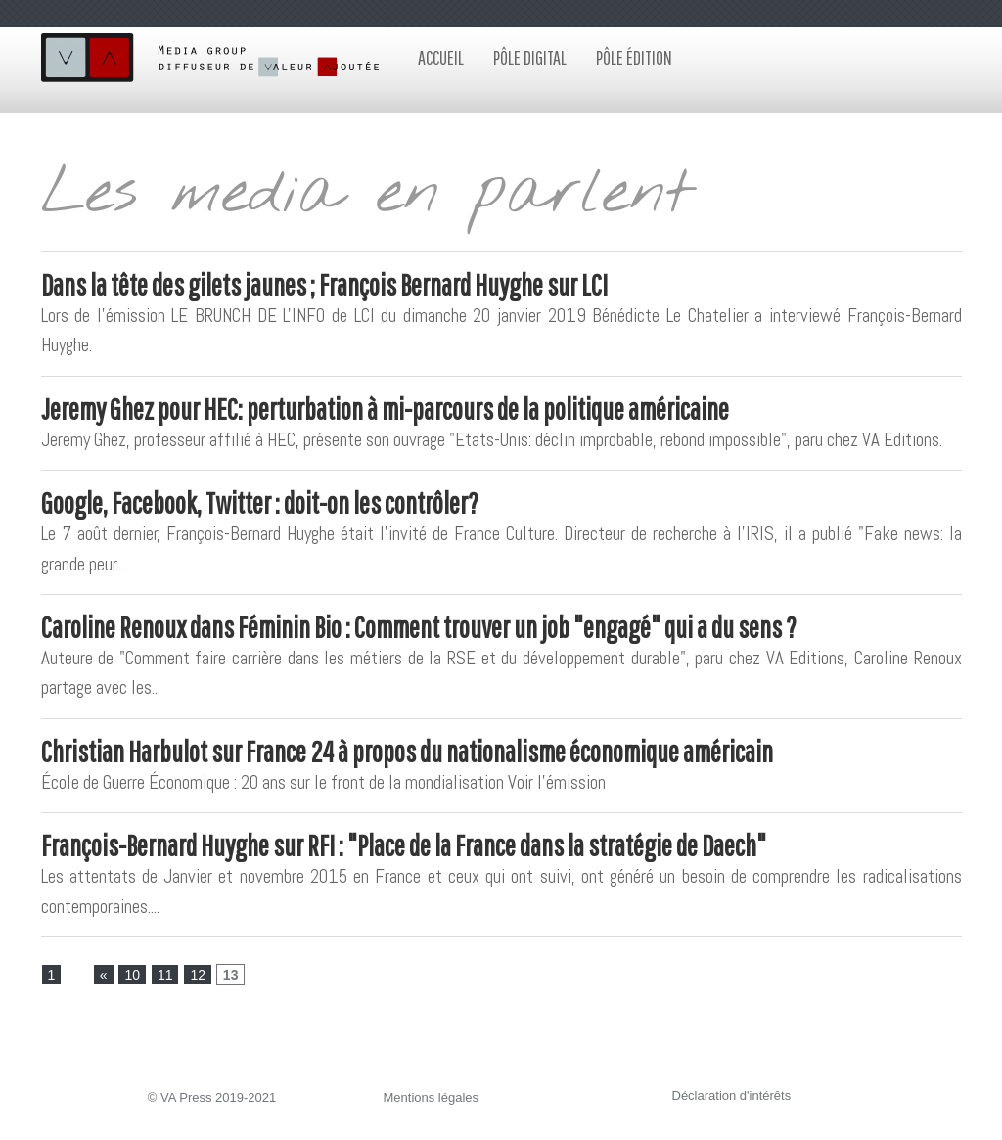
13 (231, 974)
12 (197, 974)
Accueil (441, 57)
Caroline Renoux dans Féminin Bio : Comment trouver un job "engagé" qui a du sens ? (419, 627)
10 (132, 974)
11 (165, 974)
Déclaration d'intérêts (732, 1095)
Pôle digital (530, 57)
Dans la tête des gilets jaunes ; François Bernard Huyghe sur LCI (324, 284)
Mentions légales (431, 1097)
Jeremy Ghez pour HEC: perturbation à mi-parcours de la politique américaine (385, 408)
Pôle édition (634, 57)
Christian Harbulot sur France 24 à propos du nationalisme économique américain (407, 751)
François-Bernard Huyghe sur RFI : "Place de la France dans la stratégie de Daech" (403, 845)
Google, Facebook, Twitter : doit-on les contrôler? (259, 502)
